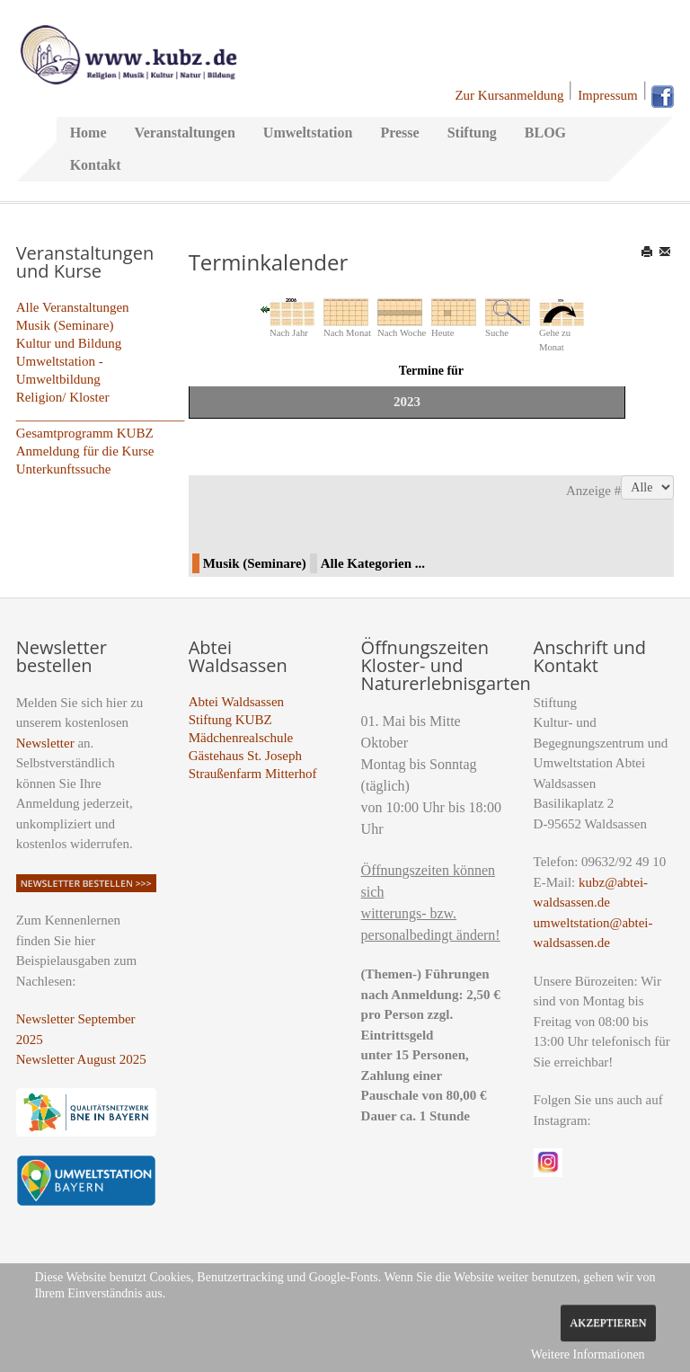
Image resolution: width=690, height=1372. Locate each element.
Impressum (608, 95)
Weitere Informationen (588, 1354)
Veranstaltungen (185, 132)
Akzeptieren (608, 1322)
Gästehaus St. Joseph (245, 755)
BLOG (545, 132)
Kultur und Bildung (69, 343)
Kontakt (95, 165)
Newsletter (45, 743)
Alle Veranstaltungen (72, 307)
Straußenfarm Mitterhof (253, 773)
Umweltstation (308, 132)
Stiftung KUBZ (230, 720)
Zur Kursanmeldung (509, 95)
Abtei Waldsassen (236, 702)
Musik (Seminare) (65, 325)
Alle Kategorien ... (373, 563)
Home (88, 132)
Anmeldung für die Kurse (85, 451)
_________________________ (100, 415)
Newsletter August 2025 (81, 1059)
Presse (399, 132)
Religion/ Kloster (63, 397)
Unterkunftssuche (63, 469)
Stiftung (472, 132)
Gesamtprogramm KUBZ (85, 433)
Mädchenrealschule (241, 737)
